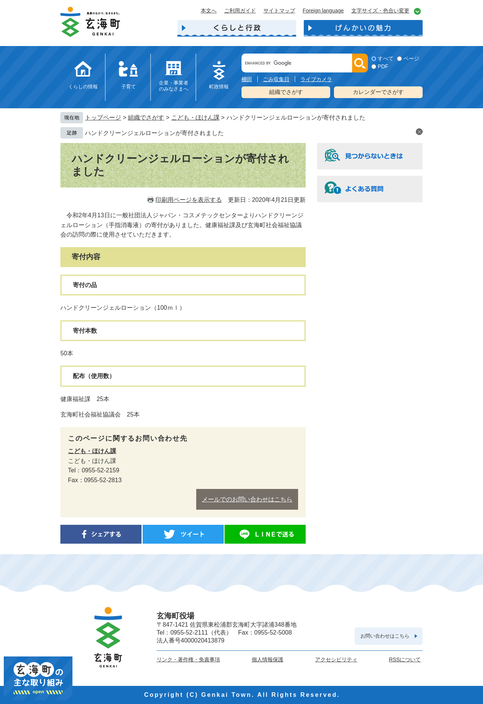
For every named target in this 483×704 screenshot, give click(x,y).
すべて (386, 58)
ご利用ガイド (240, 11)
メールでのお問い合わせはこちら (247, 499)
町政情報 (219, 86)
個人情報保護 (267, 659)
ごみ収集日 (276, 79)
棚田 (247, 79)
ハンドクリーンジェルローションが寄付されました (154, 133)
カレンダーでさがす (378, 92)
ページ (411, 58)
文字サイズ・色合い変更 (380, 11)
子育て (128, 86)
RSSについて (405, 659)
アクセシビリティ (336, 659)
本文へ (209, 11)
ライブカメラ (316, 79)
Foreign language (323, 11)
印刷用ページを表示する (188, 200)
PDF (383, 66)
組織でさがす (286, 92)
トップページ (103, 117)
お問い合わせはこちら (384, 636)
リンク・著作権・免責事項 (188, 659)
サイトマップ (279, 11)
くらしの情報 (83, 86)
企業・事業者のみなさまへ (173, 86)
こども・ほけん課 (195, 117)
